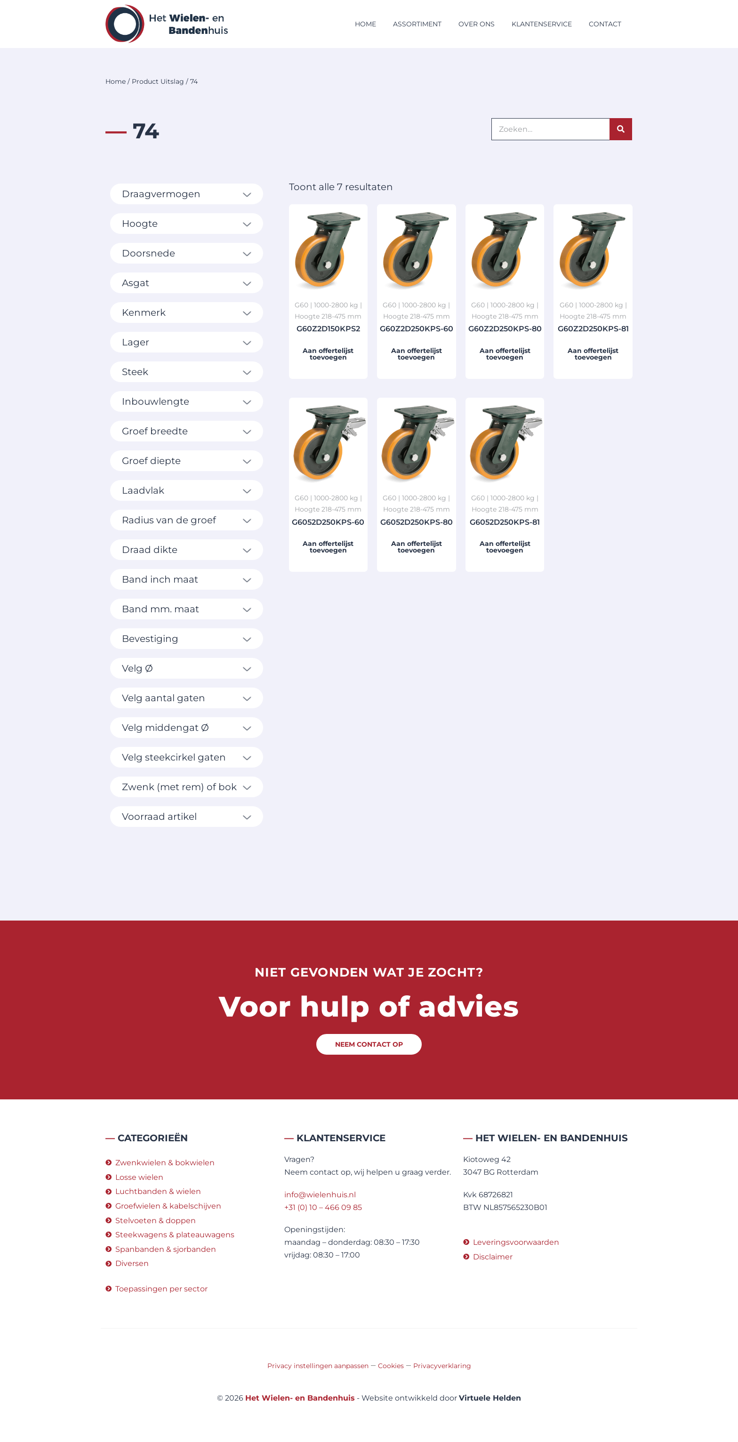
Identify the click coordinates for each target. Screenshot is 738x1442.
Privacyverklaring (442, 1366)
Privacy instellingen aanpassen (318, 1366)
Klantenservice (542, 24)
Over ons (476, 24)
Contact (605, 24)
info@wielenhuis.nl (320, 1194)
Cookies (391, 1366)
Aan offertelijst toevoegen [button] (328, 353)
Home (365, 24)
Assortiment (417, 24)
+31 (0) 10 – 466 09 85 (323, 1207)
